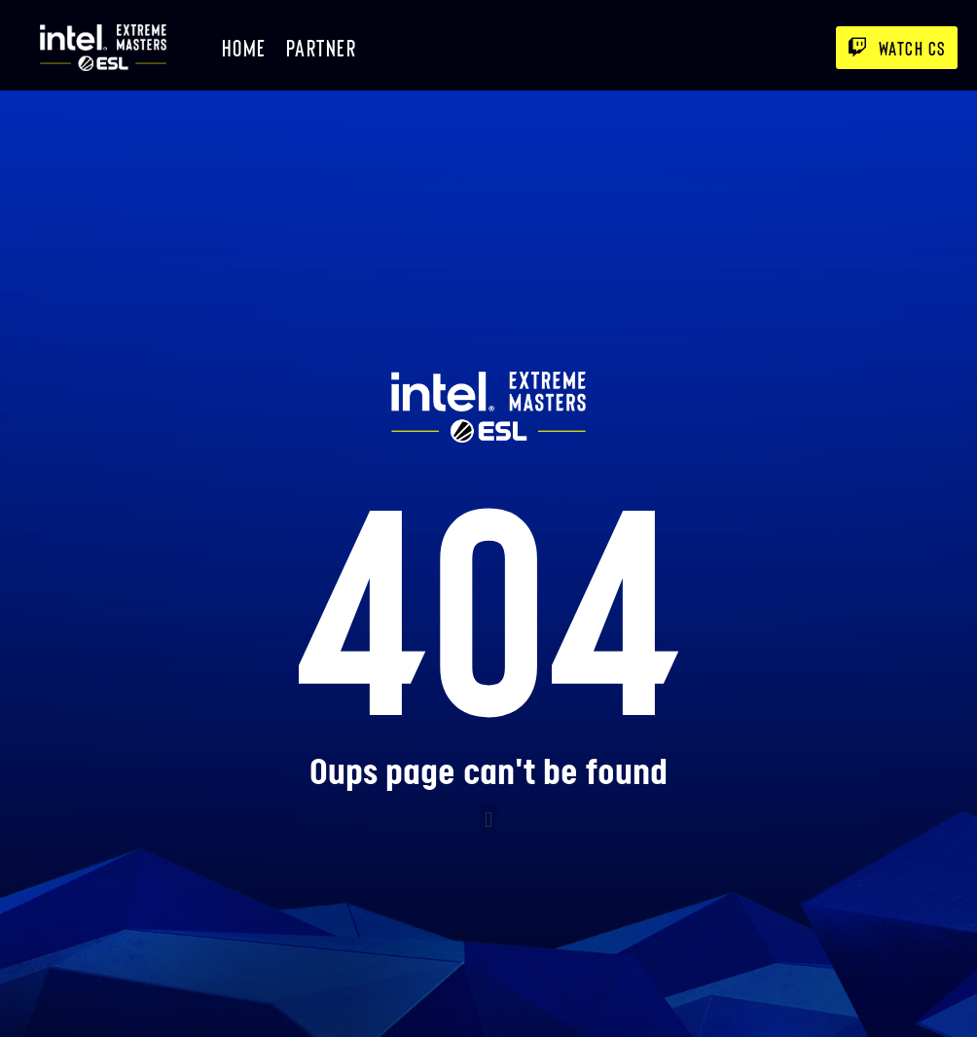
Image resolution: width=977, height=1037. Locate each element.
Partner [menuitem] (321, 47)
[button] (488, 821)
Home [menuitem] (244, 47)
